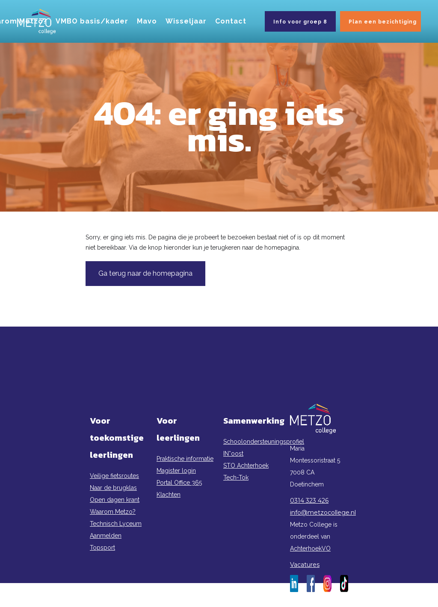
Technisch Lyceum (116, 523)
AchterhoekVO (310, 548)
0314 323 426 (309, 500)
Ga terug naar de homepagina (145, 273)
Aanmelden (105, 535)
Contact (230, 21)
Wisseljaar (186, 21)
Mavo (147, 21)
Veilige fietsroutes (114, 475)
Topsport (102, 547)
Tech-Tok (236, 477)
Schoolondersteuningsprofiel (252, 441)
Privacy (219, 601)
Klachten (169, 494)
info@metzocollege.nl (319, 512)
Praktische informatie (185, 458)
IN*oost (233, 453)
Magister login (176, 470)
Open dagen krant (114, 499)
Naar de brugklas (113, 487)
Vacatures (305, 565)
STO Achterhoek (246, 465)
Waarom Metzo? (113, 511)
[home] (36, 21)
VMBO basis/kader (92, 21)
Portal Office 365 (179, 482)
